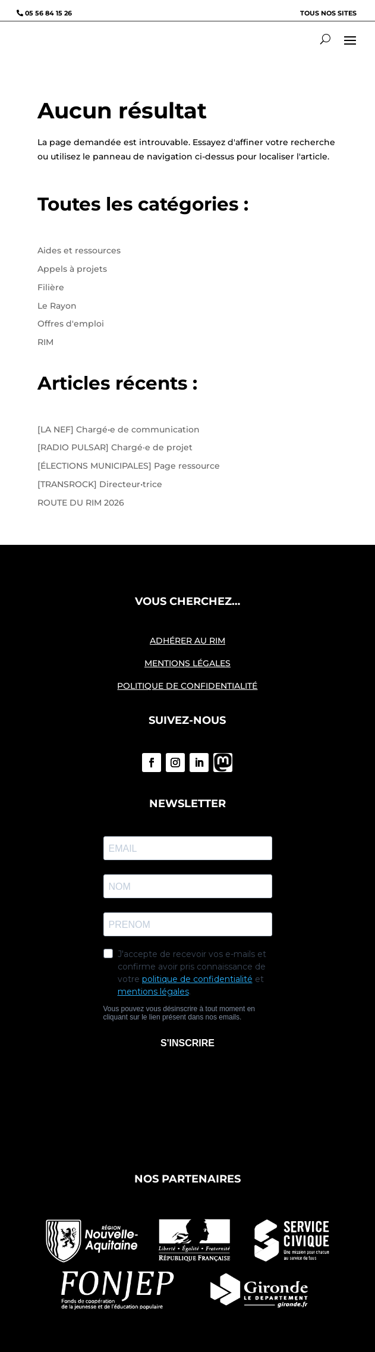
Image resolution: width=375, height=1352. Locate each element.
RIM (45, 342)
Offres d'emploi (70, 323)
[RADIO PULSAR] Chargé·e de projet (115, 447)
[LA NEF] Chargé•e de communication (118, 429)
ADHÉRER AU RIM (187, 640)
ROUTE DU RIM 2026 (80, 502)
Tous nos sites (328, 13)
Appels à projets (72, 269)
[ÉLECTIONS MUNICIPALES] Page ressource (128, 465)
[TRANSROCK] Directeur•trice (99, 484)
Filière (50, 287)
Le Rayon (57, 305)
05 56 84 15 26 (48, 13)
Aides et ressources (79, 250)
